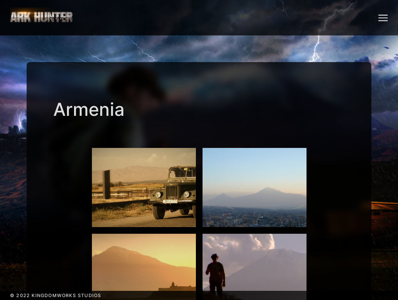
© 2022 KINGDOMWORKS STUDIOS (55, 295)
